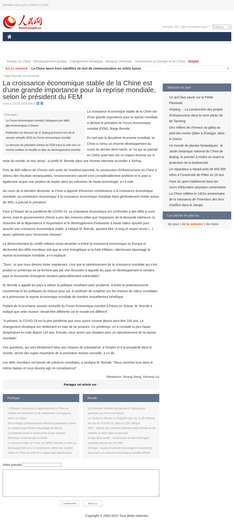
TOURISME (194, 43)
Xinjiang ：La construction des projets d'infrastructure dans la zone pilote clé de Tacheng (196, 115)
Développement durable (50, 61)
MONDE (56, 43)
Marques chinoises (118, 61)
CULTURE (115, 43)
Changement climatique (86, 61)
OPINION (215, 43)
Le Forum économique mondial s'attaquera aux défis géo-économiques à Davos (37, 123)
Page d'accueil (13, 76)
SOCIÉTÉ (136, 43)
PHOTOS (17, 52)
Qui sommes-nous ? (196, 27)
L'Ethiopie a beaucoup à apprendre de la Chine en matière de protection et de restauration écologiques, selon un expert (40, 413)
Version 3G (170, 27)
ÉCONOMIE (35, 43)
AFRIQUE (75, 43)
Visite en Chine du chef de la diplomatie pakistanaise (40, 452)
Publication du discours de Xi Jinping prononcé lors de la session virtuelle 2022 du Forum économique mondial (40, 135)
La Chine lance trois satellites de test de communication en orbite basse (86, 68)
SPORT (174, 43)
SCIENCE (95, 43)
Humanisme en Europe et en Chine (160, 61)
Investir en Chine (19, 61)
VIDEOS (35, 52)
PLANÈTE (156, 43)
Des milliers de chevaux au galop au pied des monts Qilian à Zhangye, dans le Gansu (197, 133)
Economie (33, 76)
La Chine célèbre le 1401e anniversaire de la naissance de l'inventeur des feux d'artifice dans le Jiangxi (197, 199)
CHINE (15, 43)
